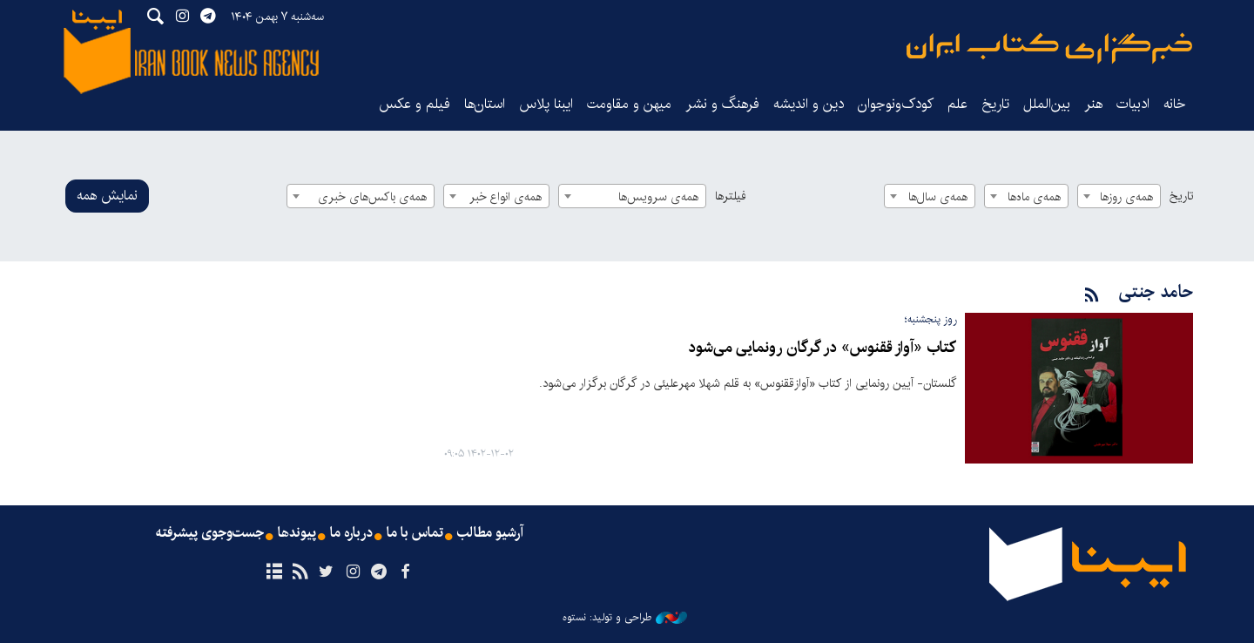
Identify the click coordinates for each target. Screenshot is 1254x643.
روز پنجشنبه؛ (930, 319)
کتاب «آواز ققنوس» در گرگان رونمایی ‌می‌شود (822, 348)
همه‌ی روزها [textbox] (1126, 196)
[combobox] (1119, 196)
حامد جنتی (1156, 292)
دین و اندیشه (808, 104)
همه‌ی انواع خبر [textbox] (505, 196)
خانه (1174, 104)
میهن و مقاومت (629, 104)
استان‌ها (484, 104)
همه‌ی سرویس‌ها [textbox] (658, 196)
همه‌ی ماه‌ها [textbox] (1034, 196)
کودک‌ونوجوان (896, 104)
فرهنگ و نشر (722, 104)
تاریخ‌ (995, 104)
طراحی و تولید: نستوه (625, 618)
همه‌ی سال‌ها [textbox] (937, 196)
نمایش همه (107, 195)
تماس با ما (415, 533)
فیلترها (730, 196)
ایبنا (1049, 48)
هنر (1093, 104)
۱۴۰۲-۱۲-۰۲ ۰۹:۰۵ (479, 454)
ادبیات (1133, 104)
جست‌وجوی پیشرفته (210, 533)
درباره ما (351, 533)
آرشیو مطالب (490, 533)
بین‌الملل (1046, 104)
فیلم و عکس (414, 104)
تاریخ (1181, 196)
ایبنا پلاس (546, 104)
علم (957, 104)
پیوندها (297, 533)
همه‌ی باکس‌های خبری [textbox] (372, 196)
